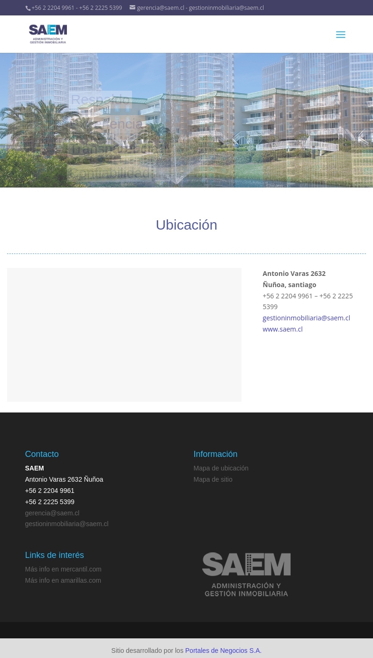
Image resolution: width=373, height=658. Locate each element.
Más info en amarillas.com (63, 580)
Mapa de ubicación (221, 468)
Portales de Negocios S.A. (223, 650)
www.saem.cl (282, 329)
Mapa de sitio (213, 479)
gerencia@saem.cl (52, 513)
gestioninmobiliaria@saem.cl (306, 317)
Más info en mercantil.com (63, 569)
